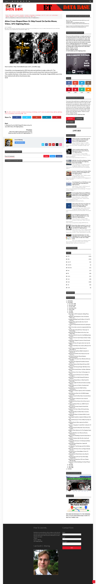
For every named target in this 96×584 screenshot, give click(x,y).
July (70, 307)
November (71, 302)
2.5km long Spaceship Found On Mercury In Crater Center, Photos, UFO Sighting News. (80, 147)
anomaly (26, 15)
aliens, (10, 28)
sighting (7, 16)
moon (69, 273)
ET (44, 15)
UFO (69, 253)
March (70, 464)
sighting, (58, 28)
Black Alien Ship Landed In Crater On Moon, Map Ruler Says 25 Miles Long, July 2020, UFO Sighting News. (81, 223)
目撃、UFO (33, 16)
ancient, (14, 28)
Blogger (46, 149)
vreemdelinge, (15, 29)
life (68, 270)
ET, (42, 28)
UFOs (15, 16)
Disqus (52, 149)
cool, (40, 28)
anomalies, (18, 28)
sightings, (7, 29)
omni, (44, 28)
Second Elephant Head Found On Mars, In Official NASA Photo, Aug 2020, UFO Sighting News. (80, 213)
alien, (7, 28)
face (68, 267)
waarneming (27, 16)
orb (68, 281)
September (71, 304)
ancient (17, 15)
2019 (69, 299)
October (71, 303)
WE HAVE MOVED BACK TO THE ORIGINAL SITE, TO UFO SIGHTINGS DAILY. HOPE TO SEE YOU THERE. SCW (81, 233)
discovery (70, 264)
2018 (69, 465)
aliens (13, 15)
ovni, (47, 28)
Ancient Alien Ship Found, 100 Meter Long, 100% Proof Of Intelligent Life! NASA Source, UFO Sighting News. (81, 191)
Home (6, 1)
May (70, 461)
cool (42, 15)
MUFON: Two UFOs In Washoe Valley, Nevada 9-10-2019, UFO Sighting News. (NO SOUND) (81, 158)
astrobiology (37, 15)
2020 (69, 297)
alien (10, 15)
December (71, 300)
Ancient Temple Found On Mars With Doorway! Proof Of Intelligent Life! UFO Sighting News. (81, 169)
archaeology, (28, 28)
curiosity (69, 261)
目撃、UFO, (27, 29)
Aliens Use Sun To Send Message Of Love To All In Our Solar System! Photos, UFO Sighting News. (81, 137)
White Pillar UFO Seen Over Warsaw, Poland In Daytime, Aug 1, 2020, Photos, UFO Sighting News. (81, 202)
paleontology (54, 15)
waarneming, (22, 29)
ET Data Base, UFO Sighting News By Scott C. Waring (15, 582)
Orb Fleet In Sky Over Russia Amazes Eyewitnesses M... (77, 353)
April (70, 462)
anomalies (22, 15)
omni (47, 15)
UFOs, (11, 29)
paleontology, (52, 28)
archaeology (31, 15)
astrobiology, (35, 28)
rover (69, 284)
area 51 (69, 258)
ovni (50, 15)
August (70, 306)
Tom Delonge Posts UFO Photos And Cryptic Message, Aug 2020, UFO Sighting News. (81, 180)
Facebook (59, 149)
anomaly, (23, 28)
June (70, 309)
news (69, 278)
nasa (69, 275)
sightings (11, 16)
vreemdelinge (21, 16)
